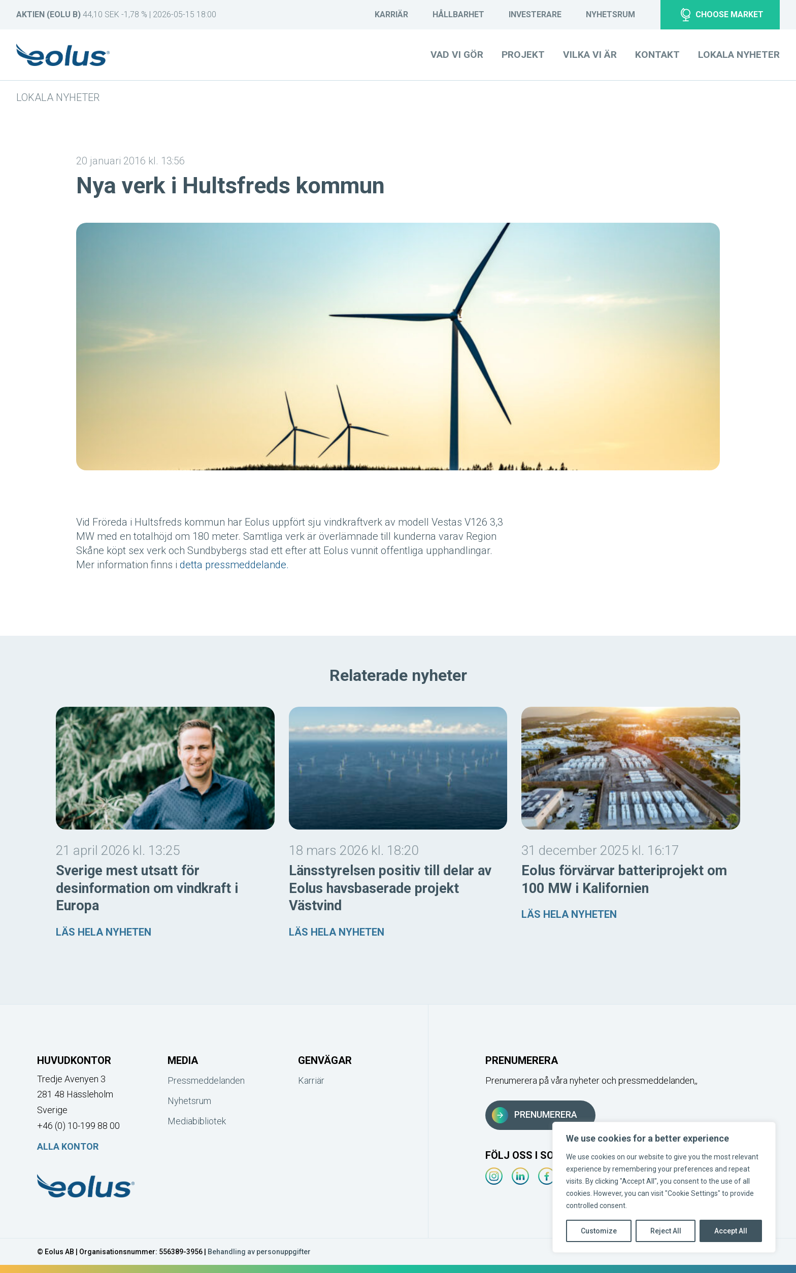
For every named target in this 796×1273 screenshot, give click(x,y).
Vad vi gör (456, 54)
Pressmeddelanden (204, 1080)
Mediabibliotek (197, 1121)
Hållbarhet (458, 14)
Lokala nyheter (58, 97)
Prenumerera (534, 1115)
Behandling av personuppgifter (259, 1252)
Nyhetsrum (610, 14)
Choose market (722, 14)
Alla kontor (67, 1146)
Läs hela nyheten (103, 932)
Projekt (523, 54)
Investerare (535, 14)
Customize (599, 1231)
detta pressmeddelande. (234, 565)
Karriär (391, 14)
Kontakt (657, 54)
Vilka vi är (590, 54)
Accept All (730, 1231)
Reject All (665, 1231)
